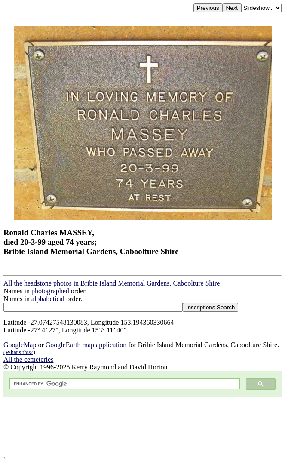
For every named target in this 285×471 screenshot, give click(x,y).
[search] (124, 384)
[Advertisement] (142, 426)
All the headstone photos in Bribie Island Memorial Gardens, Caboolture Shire (111, 283)
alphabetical (47, 298)
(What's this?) (19, 352)
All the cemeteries (28, 359)
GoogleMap (19, 344)
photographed (50, 291)
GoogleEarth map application (87, 344)
